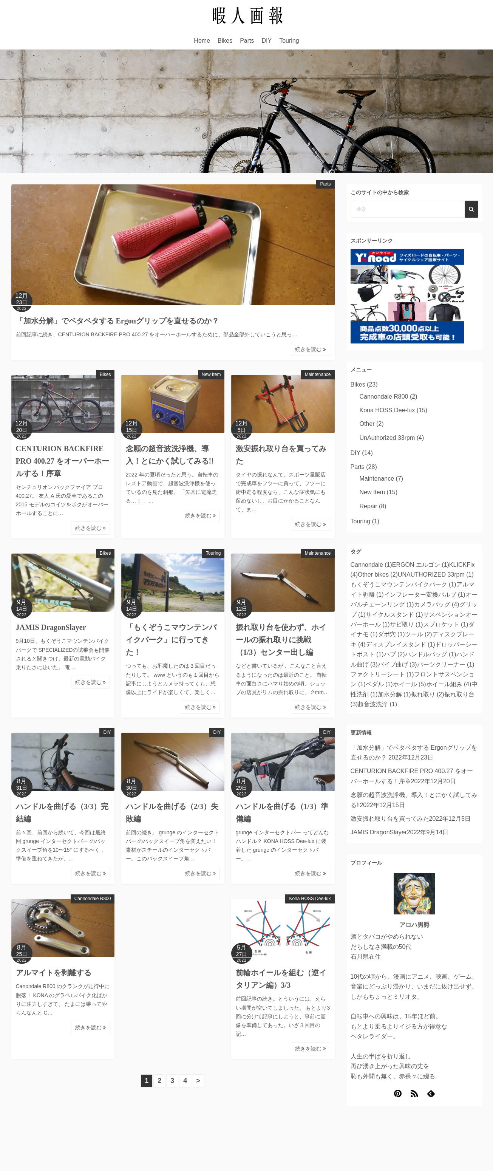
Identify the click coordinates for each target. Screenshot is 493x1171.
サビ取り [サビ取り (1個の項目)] (406, 624)
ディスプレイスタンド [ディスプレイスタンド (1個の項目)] (400, 644)
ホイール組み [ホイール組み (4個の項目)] (448, 684)
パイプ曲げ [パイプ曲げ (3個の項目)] (397, 664)
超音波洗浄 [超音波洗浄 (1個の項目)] (377, 704)
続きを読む (310, 349)
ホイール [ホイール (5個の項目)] (409, 684)
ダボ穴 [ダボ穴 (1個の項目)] (391, 634)
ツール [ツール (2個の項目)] (418, 634)
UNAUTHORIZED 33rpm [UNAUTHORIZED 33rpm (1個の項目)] (436, 574)
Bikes (225, 40)
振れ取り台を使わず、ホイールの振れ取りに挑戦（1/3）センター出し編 (281, 639)
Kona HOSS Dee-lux (310, 898)
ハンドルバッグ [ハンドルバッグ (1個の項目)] (430, 654)
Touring (289, 40)
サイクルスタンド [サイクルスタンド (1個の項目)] (394, 614)
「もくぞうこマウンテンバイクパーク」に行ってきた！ (171, 639)
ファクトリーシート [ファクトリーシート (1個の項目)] (382, 674)
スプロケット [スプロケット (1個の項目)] (445, 624)
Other (367, 424)
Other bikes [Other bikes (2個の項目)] (378, 574)
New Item (211, 374)
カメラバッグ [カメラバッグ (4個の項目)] (436, 604)
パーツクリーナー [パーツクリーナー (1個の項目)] (445, 664)
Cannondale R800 (92, 898)
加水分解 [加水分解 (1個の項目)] (394, 694)
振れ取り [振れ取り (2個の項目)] (427, 694)
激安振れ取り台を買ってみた (390, 818)
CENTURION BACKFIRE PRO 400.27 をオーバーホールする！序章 (62, 461)
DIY (267, 40)
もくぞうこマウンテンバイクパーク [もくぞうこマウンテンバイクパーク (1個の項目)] (403, 584)
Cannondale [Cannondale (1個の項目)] (371, 565)
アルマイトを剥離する (53, 972)
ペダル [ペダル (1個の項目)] (379, 684)
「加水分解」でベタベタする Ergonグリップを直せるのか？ (118, 321)
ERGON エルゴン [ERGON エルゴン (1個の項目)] (420, 565)
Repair (368, 506)
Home (202, 40)
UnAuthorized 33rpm (387, 438)
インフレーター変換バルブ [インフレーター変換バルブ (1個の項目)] (424, 594)
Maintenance (318, 374)
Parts (247, 40)
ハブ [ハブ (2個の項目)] (394, 654)
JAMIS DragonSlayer (51, 627)
